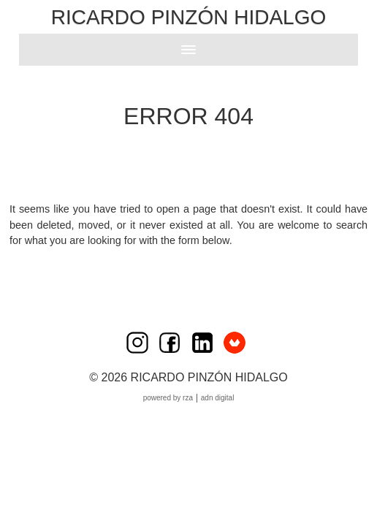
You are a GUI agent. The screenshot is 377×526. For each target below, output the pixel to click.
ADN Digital (218, 398)
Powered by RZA (168, 398)
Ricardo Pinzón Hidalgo (188, 17)
